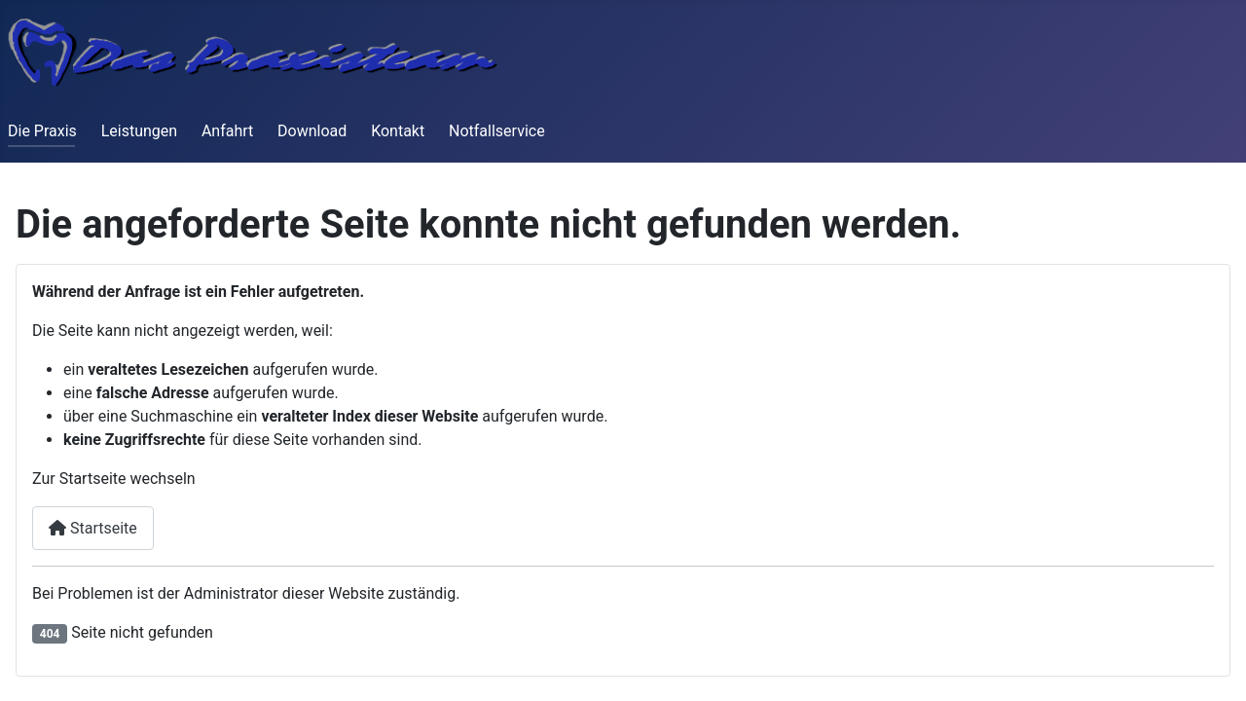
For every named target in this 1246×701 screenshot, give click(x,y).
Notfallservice (497, 131)
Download (312, 131)
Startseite (93, 528)
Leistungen (139, 131)
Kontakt (397, 131)
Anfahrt (227, 131)
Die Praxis (42, 131)
